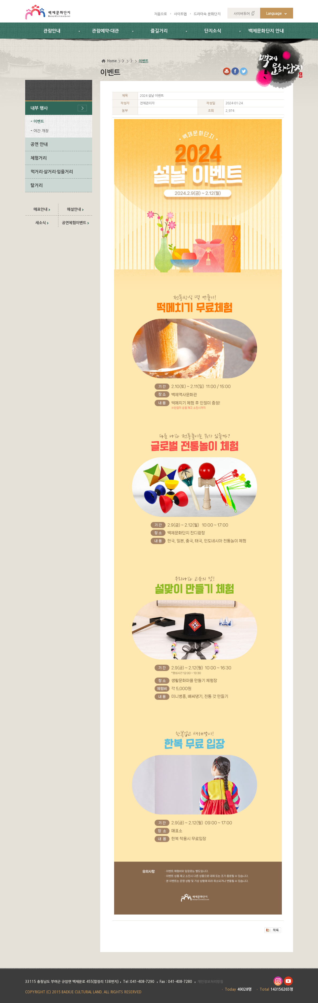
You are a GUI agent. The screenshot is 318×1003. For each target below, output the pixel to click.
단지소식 (212, 31)
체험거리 (39, 158)
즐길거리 (159, 31)
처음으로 (160, 14)
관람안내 (52, 31)
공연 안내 (39, 144)
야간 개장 (40, 131)
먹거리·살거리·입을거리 (52, 172)
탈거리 (37, 185)
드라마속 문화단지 (207, 14)
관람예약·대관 (105, 31)
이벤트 (38, 121)
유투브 (288, 981)
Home (112, 61)
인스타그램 (278, 981)
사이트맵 (180, 14)
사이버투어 (242, 14)
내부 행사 (39, 108)
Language (274, 13)
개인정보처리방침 (210, 981)
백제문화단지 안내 (266, 31)
